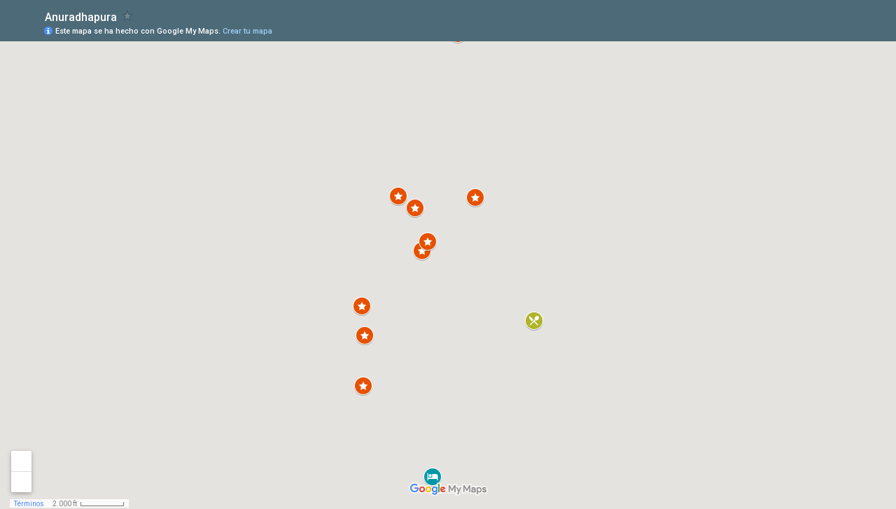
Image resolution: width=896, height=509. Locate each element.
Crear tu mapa (247, 31)
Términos (29, 504)
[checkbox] (128, 16)
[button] (364, 335)
